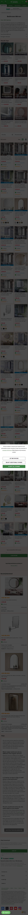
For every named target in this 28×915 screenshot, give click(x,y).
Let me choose (14, 458)
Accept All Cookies (14, 466)
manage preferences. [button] (7, 450)
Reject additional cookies (14, 462)
